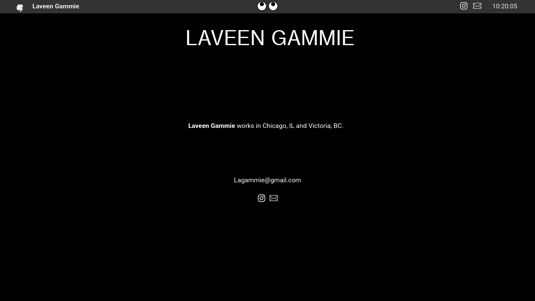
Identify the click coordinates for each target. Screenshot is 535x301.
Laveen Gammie (58, 6)
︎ (477, 6)
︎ (463, 6)
